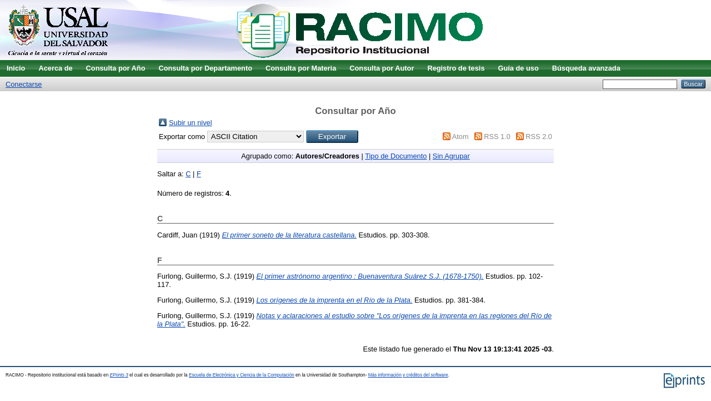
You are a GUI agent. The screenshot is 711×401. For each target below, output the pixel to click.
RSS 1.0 (497, 136)
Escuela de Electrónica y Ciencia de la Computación (241, 375)
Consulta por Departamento (205, 68)
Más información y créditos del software (408, 375)
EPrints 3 (119, 375)
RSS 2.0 (538, 136)
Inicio (16, 68)
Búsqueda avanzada (586, 68)
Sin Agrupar (451, 156)
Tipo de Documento (396, 156)
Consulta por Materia (301, 68)
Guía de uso (518, 68)
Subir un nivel (190, 122)
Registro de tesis (455, 68)
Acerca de (55, 68)
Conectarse (24, 84)
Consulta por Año (116, 68)
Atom (460, 136)
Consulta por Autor (381, 68)
